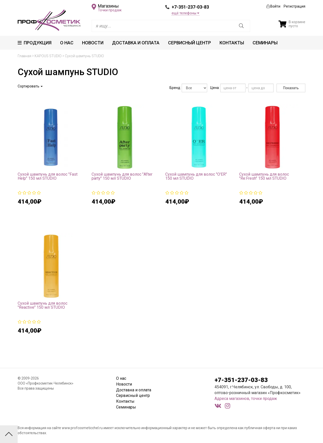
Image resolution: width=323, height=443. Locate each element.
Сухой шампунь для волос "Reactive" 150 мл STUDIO (42, 305)
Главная (24, 56)
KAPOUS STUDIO (48, 56)
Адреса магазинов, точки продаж (245, 398)
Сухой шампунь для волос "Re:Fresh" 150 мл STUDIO (264, 176)
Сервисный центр (189, 42)
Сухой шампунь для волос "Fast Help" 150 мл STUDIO (47, 176)
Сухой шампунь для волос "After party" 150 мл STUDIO (122, 176)
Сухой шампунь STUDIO (84, 56)
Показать (291, 88)
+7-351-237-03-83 (190, 7)
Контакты (232, 42)
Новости (92, 42)
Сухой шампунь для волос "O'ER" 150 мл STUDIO (196, 176)
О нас (66, 42)
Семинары (265, 42)
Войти (273, 6)
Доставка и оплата (135, 42)
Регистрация (294, 6)
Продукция (34, 42)
